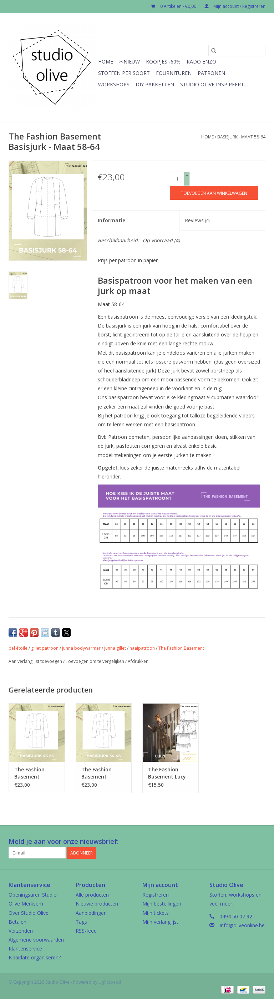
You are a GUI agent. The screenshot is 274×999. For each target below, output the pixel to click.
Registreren (155, 894)
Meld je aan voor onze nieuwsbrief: (63, 841)
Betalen (17, 921)
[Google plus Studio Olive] (247, 841)
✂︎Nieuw (129, 61)
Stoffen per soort (124, 73)
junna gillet (115, 648)
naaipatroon (142, 648)
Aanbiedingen (91, 912)
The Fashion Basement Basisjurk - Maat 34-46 (101, 773)
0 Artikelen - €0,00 (174, 6)
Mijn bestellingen (161, 903)
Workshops (114, 84)
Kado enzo (201, 61)
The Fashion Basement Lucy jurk (167, 773)
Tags (81, 921)
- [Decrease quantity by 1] (187, 182)
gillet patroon (45, 648)
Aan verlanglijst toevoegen (36, 661)
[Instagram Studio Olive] (259, 841)
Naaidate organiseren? (35, 957)
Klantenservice (25, 948)
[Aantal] (177, 179)
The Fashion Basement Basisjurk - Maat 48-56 (34, 773)
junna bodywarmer (81, 648)
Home (105, 61)
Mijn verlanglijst (160, 921)
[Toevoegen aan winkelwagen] (214, 193)
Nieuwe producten (97, 903)
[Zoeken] (236, 50)
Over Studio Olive (29, 912)
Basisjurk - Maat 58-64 (241, 137)
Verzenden (21, 930)
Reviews (197, 220)
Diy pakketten (155, 84)
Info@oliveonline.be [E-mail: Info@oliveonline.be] (242, 925)
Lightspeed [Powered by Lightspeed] (109, 982)
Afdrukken (138, 661)
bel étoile (18, 648)
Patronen (211, 73)
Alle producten (92, 894)
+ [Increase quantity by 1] (187, 175)
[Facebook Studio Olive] (234, 841)
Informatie (111, 220)
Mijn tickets (155, 912)
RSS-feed (86, 930)
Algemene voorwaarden (36, 939)
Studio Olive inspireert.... (214, 84)
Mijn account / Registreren (234, 6)
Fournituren (174, 73)
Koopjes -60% (163, 61)
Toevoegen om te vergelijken (95, 661)
